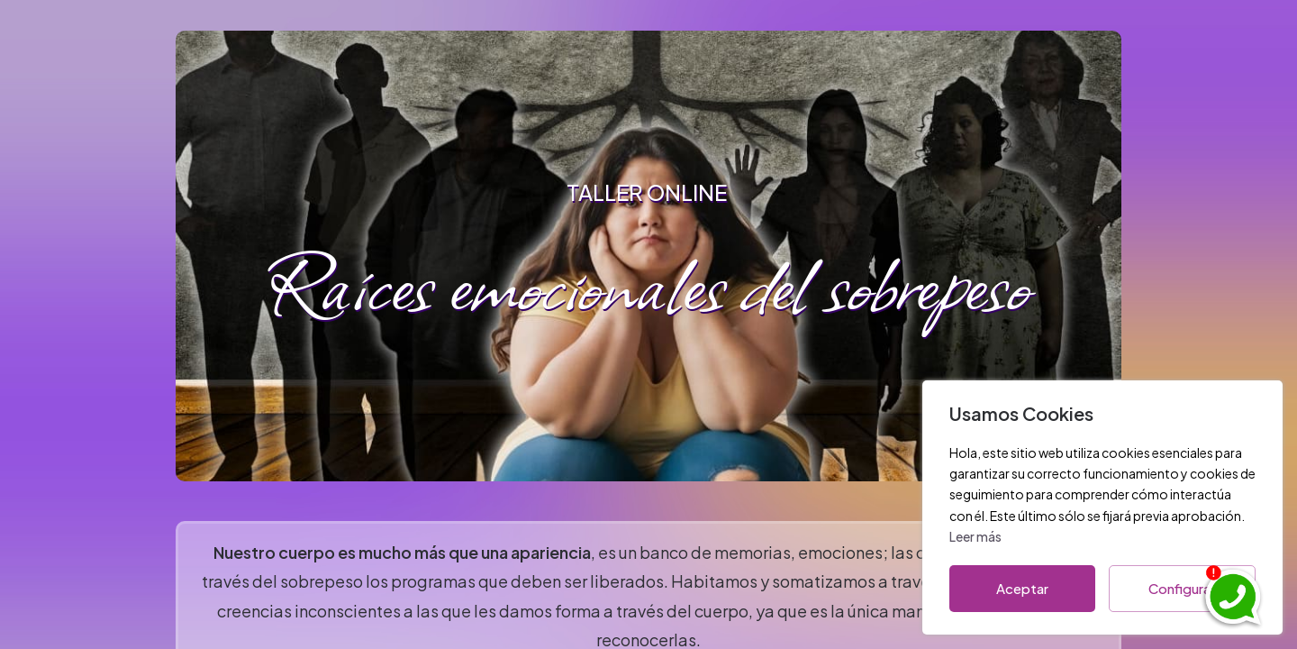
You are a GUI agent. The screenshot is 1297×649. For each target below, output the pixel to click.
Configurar (1182, 588)
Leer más (975, 536)
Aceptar (1022, 588)
